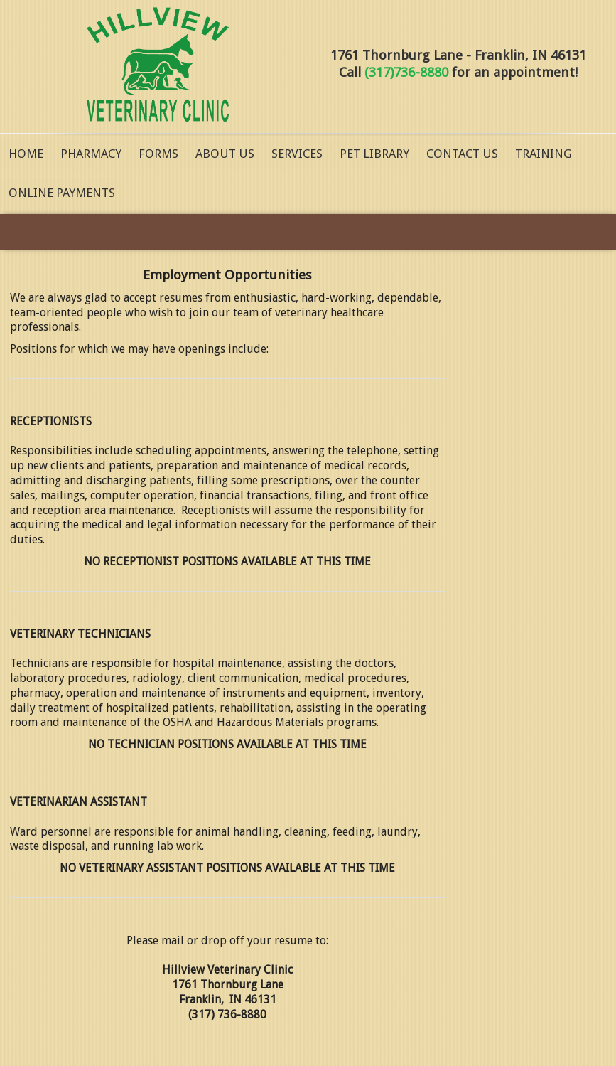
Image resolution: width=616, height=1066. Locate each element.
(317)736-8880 (406, 72)
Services (297, 153)
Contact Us (462, 153)
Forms (158, 153)
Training (543, 153)
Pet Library (374, 153)
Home (26, 153)
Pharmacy (90, 153)
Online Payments (62, 193)
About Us (224, 153)
